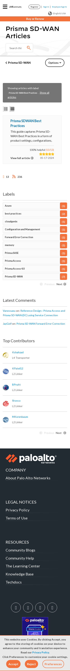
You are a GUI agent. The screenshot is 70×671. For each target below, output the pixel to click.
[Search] (19, 47)
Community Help (20, 558)
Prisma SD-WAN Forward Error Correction (40, 323)
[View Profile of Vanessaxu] (9, 311)
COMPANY (16, 469)
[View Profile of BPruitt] (16, 384)
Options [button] (53, 62)
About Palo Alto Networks (28, 478)
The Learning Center (23, 566)
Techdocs (14, 582)
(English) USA (57, 13)
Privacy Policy (40, 652)
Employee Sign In (59, 7)
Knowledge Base (20, 574)
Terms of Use (17, 518)
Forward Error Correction (19, 237)
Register (34, 7)
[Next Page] (61, 285)
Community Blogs (20, 550)
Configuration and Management (22, 229)
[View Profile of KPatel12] (17, 368)
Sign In (46, 7)
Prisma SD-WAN (19, 62)
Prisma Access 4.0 (14, 268)
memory (9, 245)
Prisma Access (13, 260)
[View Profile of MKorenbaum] (20, 417)
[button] (13, 664)
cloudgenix (11, 221)
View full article (20, 158)
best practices (13, 213)
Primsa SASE (11, 253)
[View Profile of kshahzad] (18, 352)
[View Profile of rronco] (16, 401)
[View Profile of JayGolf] (7, 323)
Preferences (53, 664)
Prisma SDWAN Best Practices (25, 123)
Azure (8, 205)
